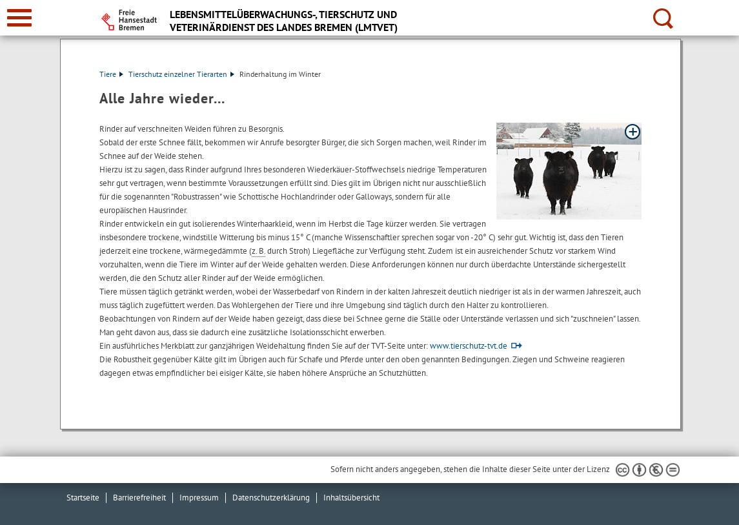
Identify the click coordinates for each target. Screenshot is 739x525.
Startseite (82, 497)
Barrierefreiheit (139, 497)
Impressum (199, 497)
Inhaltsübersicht (351, 497)
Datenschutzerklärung (271, 497)
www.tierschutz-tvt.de (468, 345)
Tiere (111, 74)
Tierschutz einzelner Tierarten (181, 74)
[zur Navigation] (19, 18)
